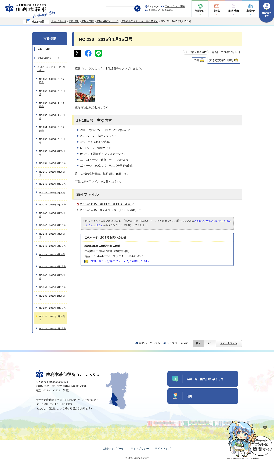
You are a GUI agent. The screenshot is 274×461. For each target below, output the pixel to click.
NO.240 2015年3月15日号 (52, 277)
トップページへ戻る (178, 343)
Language (153, 6)
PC (209, 343)
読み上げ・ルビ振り (175, 6)
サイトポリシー (140, 448)
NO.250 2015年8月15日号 (52, 173)
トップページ (58, 21)
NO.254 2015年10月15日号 (51, 129)
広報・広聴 (87, 21)
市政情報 (233, 10)
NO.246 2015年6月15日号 (52, 215)
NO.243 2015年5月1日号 (52, 246)
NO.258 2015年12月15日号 (51, 81)
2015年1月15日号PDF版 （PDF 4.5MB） (107, 204)
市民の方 (200, 10)
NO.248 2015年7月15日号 (52, 194)
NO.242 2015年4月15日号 (52, 256)
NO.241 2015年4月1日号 (52, 266)
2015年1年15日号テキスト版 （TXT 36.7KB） (110, 210)
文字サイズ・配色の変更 (160, 10)
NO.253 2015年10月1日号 (52, 141)
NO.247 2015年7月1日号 (52, 204)
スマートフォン (228, 343)
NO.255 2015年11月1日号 (52, 117)
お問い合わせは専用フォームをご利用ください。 (121, 261)
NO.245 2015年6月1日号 (52, 225)
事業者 (250, 10)
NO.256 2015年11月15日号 (51, 105)
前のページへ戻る (149, 343)
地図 (189, 396)
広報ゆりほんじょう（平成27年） (139, 21)
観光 (217, 10)
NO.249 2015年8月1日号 (52, 184)
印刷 (196, 60)
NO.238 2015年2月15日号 (52, 297)
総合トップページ (113, 448)
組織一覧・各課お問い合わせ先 (205, 379)
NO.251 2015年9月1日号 (52, 163)
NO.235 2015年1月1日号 (52, 328)
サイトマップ (163, 448)
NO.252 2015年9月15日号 (52, 153)
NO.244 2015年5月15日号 (52, 235)
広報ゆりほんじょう (107, 21)
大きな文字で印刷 (221, 60)
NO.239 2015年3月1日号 (52, 287)
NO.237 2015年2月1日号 (52, 308)
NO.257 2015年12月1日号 (52, 93)
